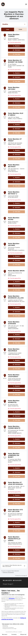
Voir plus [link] (16, 54)
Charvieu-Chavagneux (8, 572)
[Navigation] (26, 4)
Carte (20, 29)
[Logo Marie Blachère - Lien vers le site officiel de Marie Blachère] (3, 4)
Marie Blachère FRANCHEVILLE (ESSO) (14, 538)
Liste (7, 29)
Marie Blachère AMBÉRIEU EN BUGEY (13, 455)
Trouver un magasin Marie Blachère (10, 570)
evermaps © (24, 575)
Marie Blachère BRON (16, 271)
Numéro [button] (16, 46)
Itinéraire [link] (16, 50)
